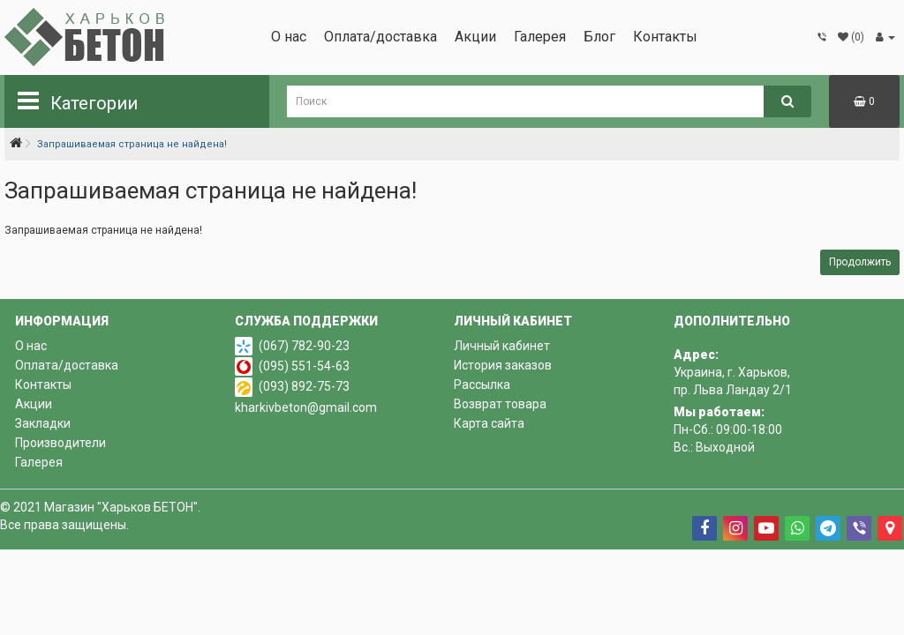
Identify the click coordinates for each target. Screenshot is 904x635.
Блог (599, 36)
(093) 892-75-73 (304, 386)
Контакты (665, 36)
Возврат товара (500, 404)
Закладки (43, 423)
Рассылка (482, 384)
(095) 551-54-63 (304, 366)
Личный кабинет (502, 346)
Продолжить (860, 262)
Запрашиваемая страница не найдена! (132, 144)
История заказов (503, 365)
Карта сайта (489, 423)
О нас (288, 36)
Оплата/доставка (380, 36)
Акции (475, 36)
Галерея (540, 36)
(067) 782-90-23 (304, 346)
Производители (60, 443)
